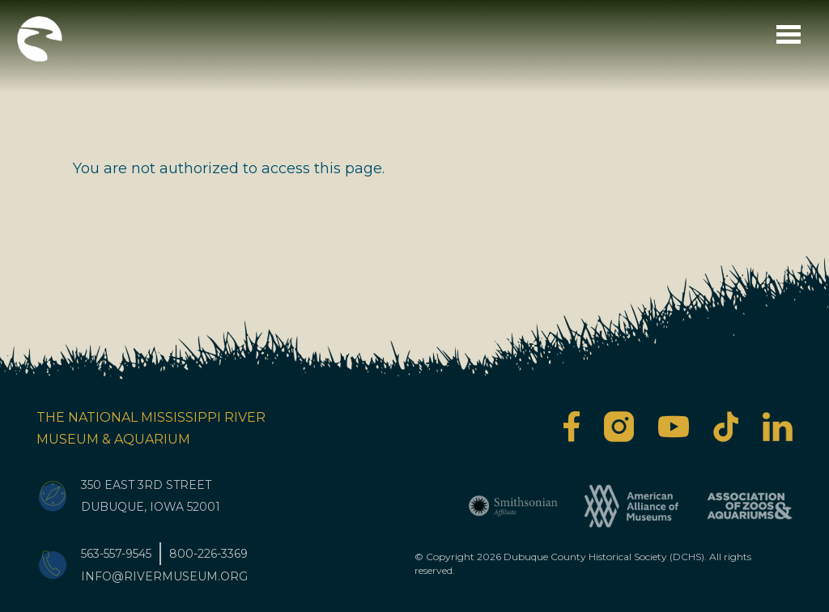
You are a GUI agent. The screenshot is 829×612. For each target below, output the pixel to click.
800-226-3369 (208, 553)
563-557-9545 (116, 553)
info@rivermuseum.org (164, 576)
